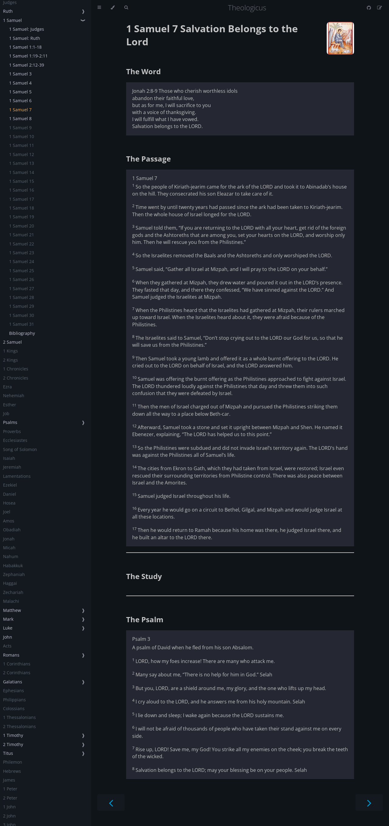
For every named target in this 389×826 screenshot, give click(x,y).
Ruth (8, 11)
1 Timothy (13, 735)
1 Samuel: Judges (26, 29)
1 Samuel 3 (20, 74)
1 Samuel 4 (20, 83)
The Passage (148, 159)
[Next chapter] (369, 802)
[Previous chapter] (111, 802)
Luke (7, 628)
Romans (11, 655)
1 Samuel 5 (20, 92)
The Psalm (145, 619)
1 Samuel (12, 20)
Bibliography (22, 333)
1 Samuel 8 (20, 118)
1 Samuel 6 (20, 100)
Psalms (10, 422)
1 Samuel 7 (20, 110)
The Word (143, 71)
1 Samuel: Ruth (24, 38)
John (7, 637)
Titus (8, 753)
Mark (8, 619)
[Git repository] (369, 7)
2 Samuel (12, 342)
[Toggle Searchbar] (126, 7)
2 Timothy (13, 744)
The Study (144, 576)
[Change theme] (112, 7)
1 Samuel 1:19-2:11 (28, 56)
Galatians (12, 682)
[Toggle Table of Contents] (99, 7)
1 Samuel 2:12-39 (26, 65)
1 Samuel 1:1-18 (25, 47)
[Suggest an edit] (379, 7)
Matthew (12, 610)
